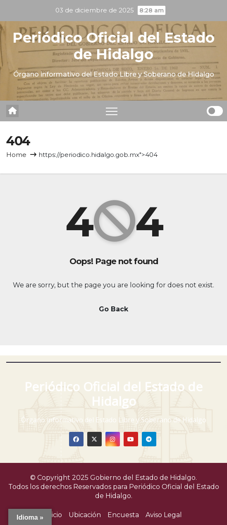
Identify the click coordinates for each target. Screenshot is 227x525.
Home (16, 155)
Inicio (53, 515)
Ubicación (85, 515)
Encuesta (123, 515)
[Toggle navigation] (111, 111)
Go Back (113, 309)
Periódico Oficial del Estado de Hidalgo (113, 46)
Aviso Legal (164, 515)
